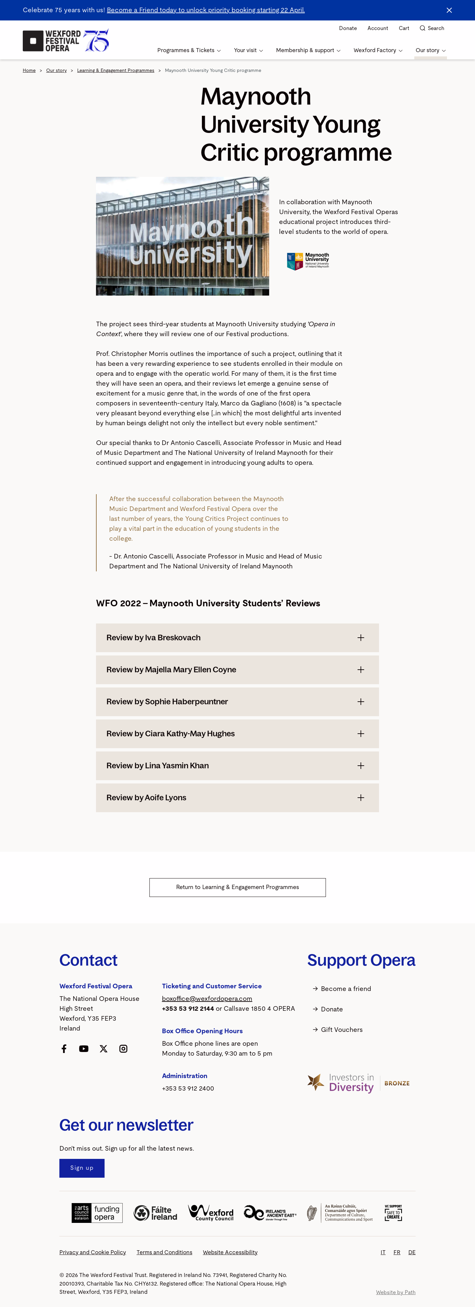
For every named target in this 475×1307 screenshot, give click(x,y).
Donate (348, 28)
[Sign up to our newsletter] (82, 1168)
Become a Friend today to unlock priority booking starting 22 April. (206, 10)
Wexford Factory (378, 50)
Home (29, 70)
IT (383, 1252)
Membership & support (308, 50)
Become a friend (339, 989)
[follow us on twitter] (103, 1048)
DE (412, 1252)
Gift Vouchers (335, 1030)
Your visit (248, 50)
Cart (404, 28)
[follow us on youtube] (84, 1048)
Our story (431, 50)
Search (432, 28)
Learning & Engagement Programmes (115, 70)
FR (397, 1252)
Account (377, 28)
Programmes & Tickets (189, 50)
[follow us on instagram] (123, 1048)
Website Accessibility (230, 1252)
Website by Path (396, 1292)
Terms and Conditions (164, 1252)
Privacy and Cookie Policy (92, 1252)
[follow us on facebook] (64, 1048)
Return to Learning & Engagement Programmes (237, 887)
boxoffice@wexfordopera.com (207, 999)
